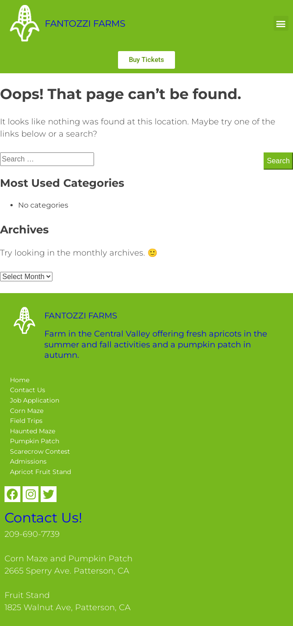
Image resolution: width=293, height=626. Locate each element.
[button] (281, 23)
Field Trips (26, 421)
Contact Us (27, 390)
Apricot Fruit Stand (40, 472)
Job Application (34, 400)
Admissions (28, 461)
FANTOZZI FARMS (85, 23)
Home (19, 380)
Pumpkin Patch (34, 441)
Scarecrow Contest (40, 451)
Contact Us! (43, 517)
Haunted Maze (32, 431)
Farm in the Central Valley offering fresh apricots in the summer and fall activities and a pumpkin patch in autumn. (155, 344)
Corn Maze (26, 411)
